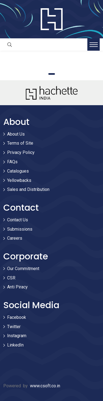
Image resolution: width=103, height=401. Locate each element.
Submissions (19, 229)
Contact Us (17, 219)
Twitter (14, 326)
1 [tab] (51, 74)
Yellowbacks (19, 180)
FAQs (12, 161)
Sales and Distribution (28, 189)
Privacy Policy (21, 152)
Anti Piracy (17, 287)
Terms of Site (20, 143)
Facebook (16, 317)
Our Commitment (23, 268)
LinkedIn (15, 345)
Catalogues (18, 171)
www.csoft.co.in (45, 385)
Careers (14, 238)
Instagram (16, 335)
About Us (16, 134)
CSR (11, 277)
